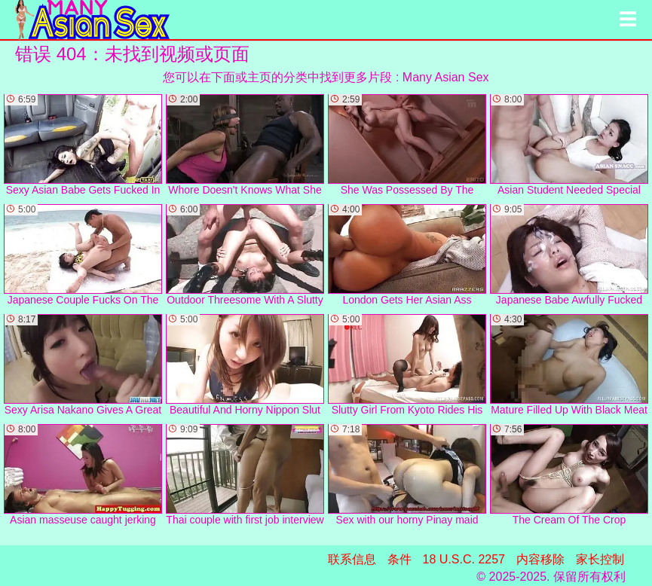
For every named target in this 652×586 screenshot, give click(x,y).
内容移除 (540, 559)
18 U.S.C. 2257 (464, 559)
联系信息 (352, 559)
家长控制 (600, 559)
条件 (399, 559)
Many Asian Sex (446, 77)
